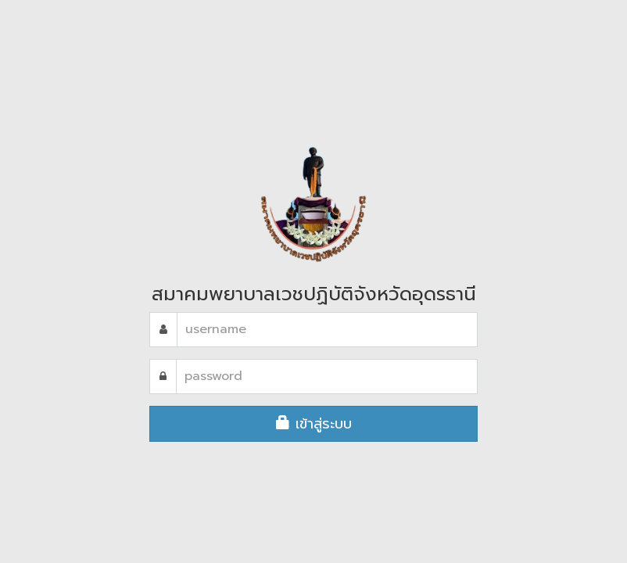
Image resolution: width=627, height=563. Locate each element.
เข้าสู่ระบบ (314, 424)
